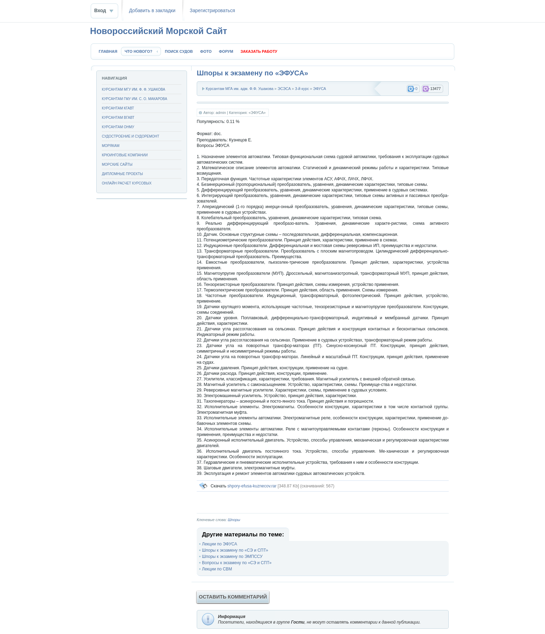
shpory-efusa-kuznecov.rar (251, 486)
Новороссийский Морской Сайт (158, 31)
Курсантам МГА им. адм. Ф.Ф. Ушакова (240, 89)
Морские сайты (117, 164)
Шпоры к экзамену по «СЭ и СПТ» (235, 550)
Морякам (111, 146)
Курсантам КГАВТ (118, 108)
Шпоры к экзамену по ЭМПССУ (232, 556)
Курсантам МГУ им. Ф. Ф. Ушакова (133, 89)
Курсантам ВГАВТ (118, 118)
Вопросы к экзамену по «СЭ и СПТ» (236, 562)
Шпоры (234, 520)
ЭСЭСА (284, 89)
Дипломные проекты (122, 174)
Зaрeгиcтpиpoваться (212, 10)
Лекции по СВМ (217, 569)
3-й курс (302, 89)
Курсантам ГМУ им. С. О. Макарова (134, 99)
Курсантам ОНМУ (118, 127)
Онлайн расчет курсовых (127, 183)
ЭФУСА (319, 89)
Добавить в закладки (152, 10)
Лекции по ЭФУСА (219, 544)
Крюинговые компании (125, 155)
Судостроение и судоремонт (130, 136)
